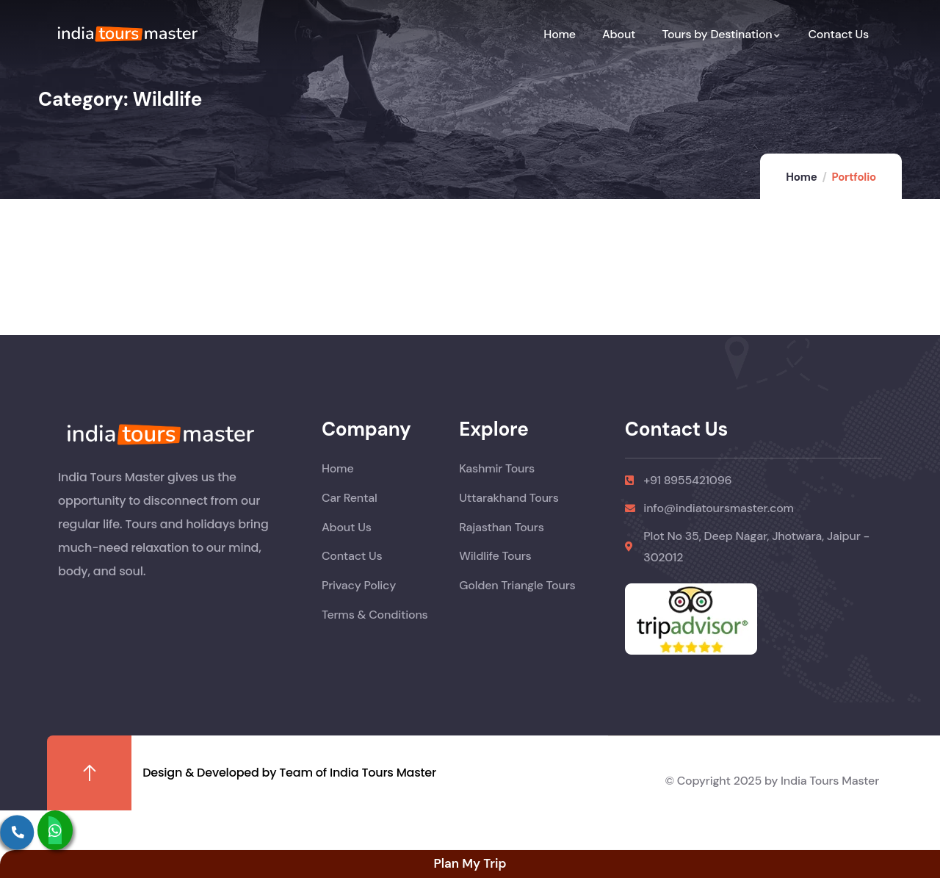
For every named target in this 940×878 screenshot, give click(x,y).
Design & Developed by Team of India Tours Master (289, 772)
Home (801, 177)
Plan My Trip (469, 863)
